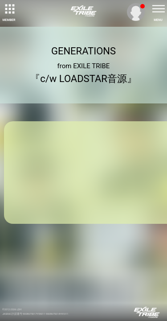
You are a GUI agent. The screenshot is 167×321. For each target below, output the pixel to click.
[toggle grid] (9, 9)
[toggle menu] (158, 9)
